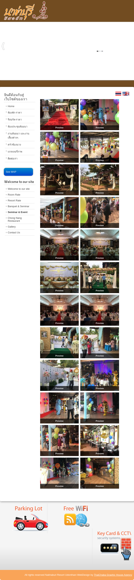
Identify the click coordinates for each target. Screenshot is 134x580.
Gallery (12, 226)
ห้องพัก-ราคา (15, 112)
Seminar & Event (18, 212)
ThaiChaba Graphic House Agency (113, 574)
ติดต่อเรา (12, 158)
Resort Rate (14, 200)
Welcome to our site (19, 188)
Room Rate (14, 194)
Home (11, 106)
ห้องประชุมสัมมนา (17, 126)
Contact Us (14, 232)
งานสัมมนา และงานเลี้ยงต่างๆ (18, 135)
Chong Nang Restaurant (15, 219)
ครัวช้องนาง (14, 144)
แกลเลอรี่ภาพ (15, 151)
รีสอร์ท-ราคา (15, 119)
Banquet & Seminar (18, 206)
